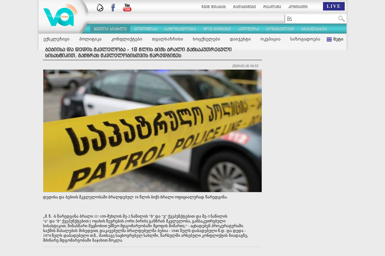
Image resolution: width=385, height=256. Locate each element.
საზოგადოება (305, 39)
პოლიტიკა (90, 39)
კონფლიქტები (126, 39)
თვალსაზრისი (167, 39)
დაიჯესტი (240, 39)
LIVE (334, 6)
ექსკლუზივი (56, 39)
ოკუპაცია (270, 39)
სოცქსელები (206, 39)
